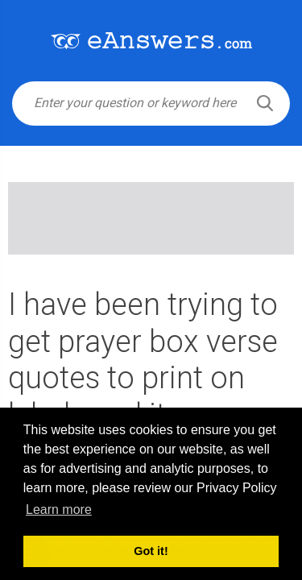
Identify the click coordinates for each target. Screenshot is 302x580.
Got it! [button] (151, 551)
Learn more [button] (59, 509)
